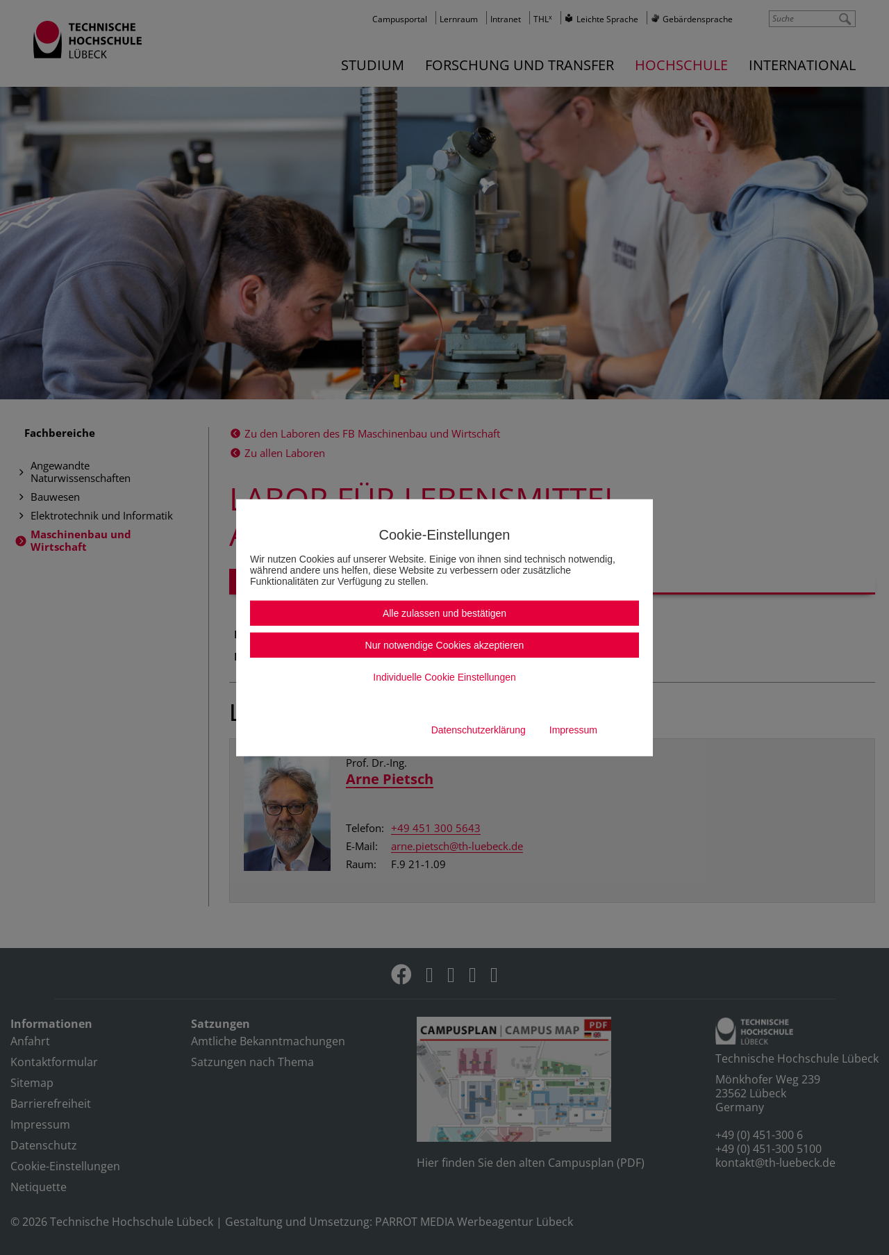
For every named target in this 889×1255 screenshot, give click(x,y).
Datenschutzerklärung (478, 729)
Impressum (573, 729)
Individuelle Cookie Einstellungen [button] (444, 677)
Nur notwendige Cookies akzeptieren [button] (444, 645)
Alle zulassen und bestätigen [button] (444, 613)
